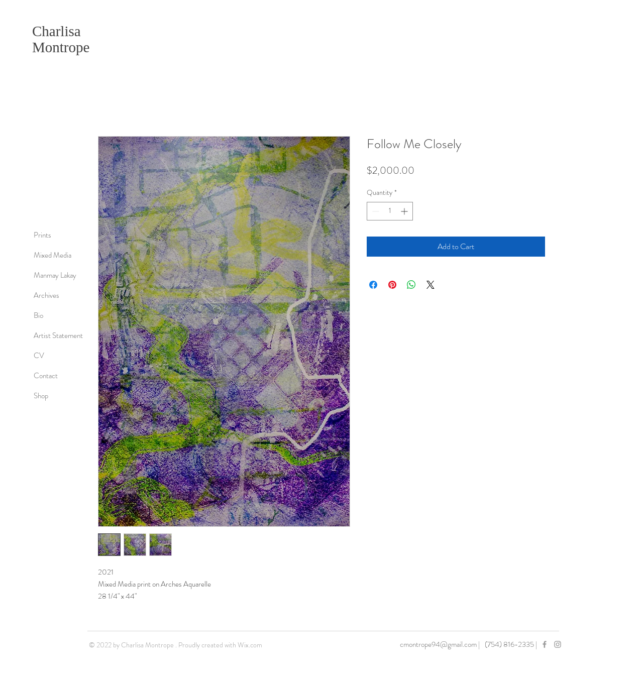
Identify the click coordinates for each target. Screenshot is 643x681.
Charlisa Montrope (60, 39)
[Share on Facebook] (373, 285)
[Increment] (405, 211)
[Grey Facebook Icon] (544, 644)
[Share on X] (430, 285)
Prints (42, 235)
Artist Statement (58, 335)
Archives (46, 295)
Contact (46, 375)
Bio (38, 315)
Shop (41, 395)
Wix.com (250, 645)
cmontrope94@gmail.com (438, 644)
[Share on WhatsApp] (411, 285)
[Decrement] (374, 211)
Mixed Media (52, 255)
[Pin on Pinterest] (392, 285)
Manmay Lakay (55, 275)
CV (39, 355)
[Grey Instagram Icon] (557, 644)
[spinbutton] (390, 211)
